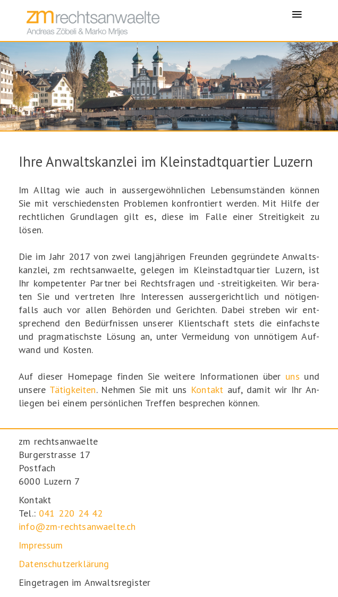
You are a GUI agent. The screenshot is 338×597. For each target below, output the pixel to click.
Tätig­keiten (72, 389)
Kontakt (207, 389)
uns (292, 376)
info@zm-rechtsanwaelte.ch (77, 526)
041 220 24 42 (71, 513)
